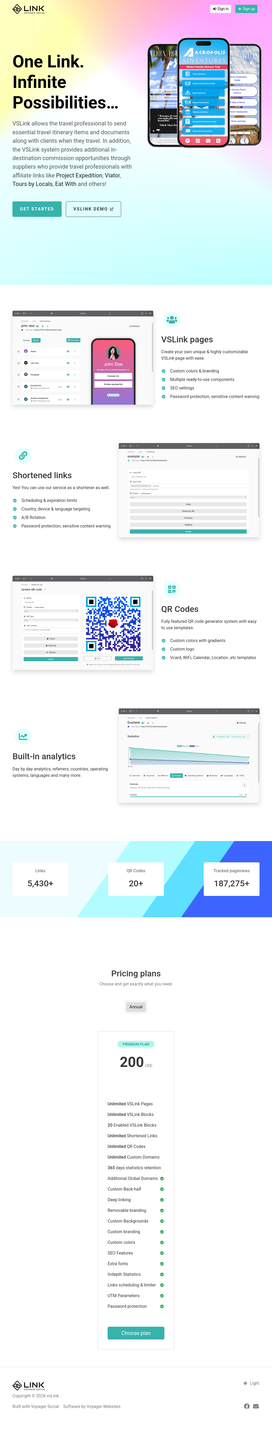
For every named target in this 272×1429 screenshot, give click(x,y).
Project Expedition (79, 175)
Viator (112, 175)
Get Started (37, 209)
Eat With (65, 184)
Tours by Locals (32, 184)
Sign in (220, 9)
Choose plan (136, 1333)
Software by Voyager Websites (92, 1406)
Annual (136, 1006)
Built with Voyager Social (35, 1406)
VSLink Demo (93, 209)
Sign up (246, 9)
